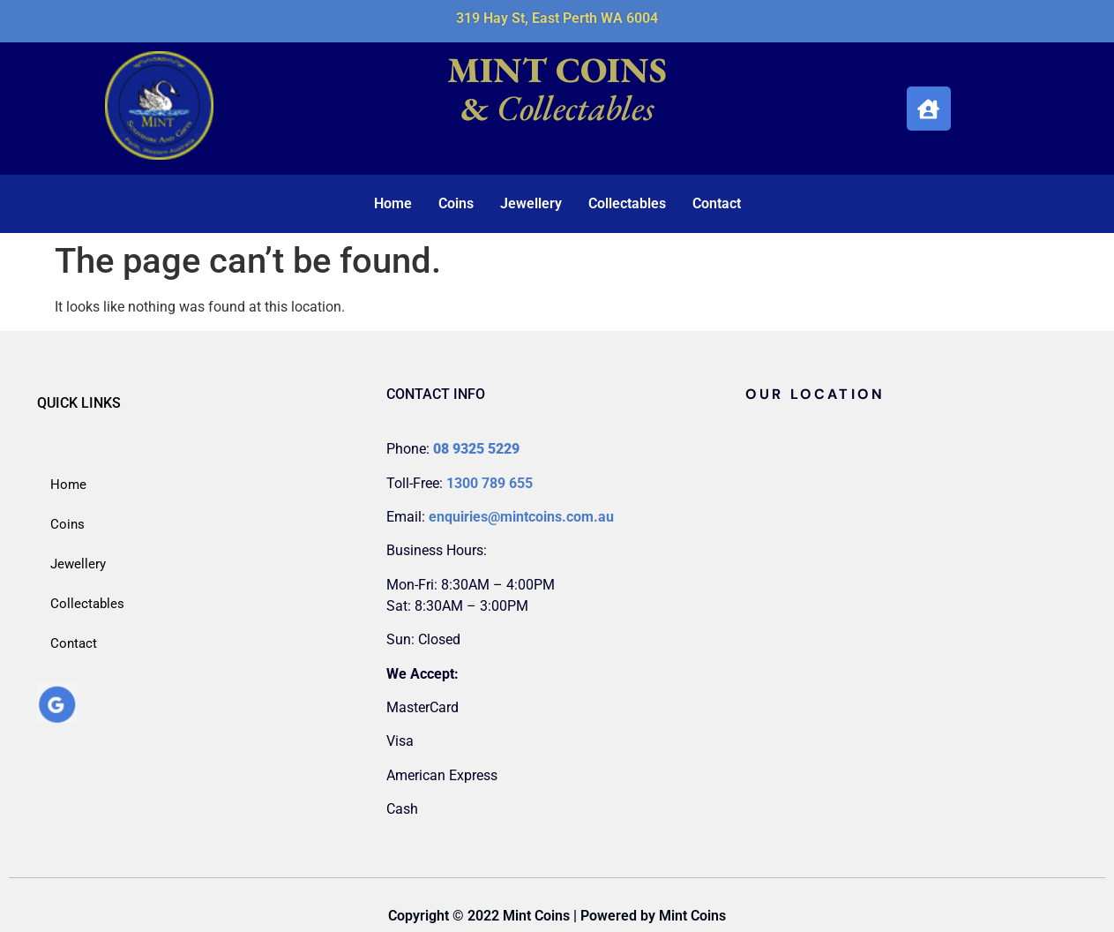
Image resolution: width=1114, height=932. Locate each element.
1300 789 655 (489, 483)
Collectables (627, 203)
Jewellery (531, 203)
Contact (716, 203)
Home (393, 203)
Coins (456, 203)
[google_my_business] (57, 718)
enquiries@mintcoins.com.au (521, 516)
